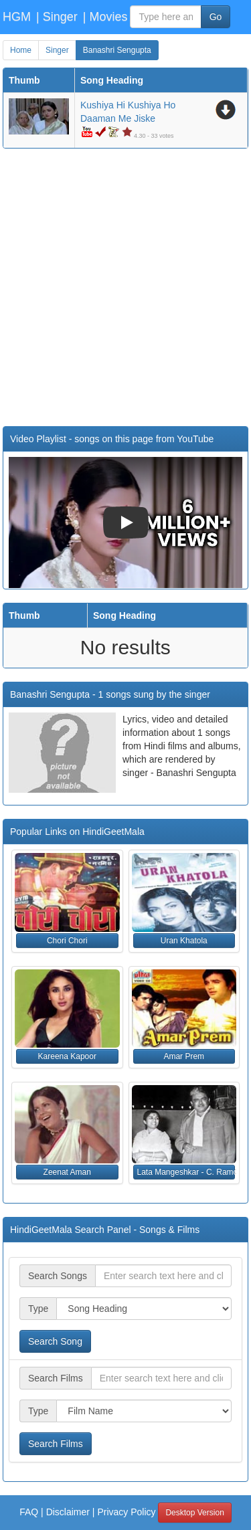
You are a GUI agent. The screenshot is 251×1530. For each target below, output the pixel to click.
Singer (57, 50)
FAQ (28, 1512)
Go (216, 16)
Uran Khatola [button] (184, 940)
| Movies (105, 16)
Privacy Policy (126, 1512)
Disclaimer (68, 1512)
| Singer (57, 16)
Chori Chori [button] (67, 940)
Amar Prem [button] (183, 1056)
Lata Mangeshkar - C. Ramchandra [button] (186, 1172)
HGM (17, 16)
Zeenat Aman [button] (67, 1172)
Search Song (55, 1341)
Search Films (55, 1443)
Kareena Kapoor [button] (67, 1056)
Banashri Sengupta (117, 50)
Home (20, 50)
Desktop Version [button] (194, 1512)
